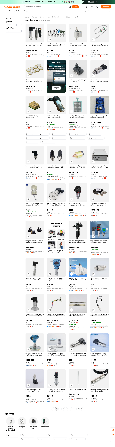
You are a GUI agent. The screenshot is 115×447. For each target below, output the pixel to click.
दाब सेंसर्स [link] (77, 17)
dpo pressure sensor (77, 435)
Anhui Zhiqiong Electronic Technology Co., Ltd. (56, 213)
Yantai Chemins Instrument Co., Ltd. (78, 251)
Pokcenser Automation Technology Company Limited (35, 324)
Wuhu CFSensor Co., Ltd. (76, 90)
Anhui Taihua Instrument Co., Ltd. (35, 401)
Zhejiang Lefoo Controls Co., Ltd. (78, 288)
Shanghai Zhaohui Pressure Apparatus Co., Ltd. (99, 54)
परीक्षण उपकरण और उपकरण (38, 17)
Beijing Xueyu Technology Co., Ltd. (78, 363)
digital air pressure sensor (95, 138)
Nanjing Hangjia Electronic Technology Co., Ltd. (56, 399)
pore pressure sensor (43, 439)
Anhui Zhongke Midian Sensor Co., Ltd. (35, 54)
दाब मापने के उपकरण (67, 17)
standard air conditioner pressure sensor (37, 138)
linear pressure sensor (48, 142)
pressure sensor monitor (59, 138)
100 (78, 408)
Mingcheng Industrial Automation (99, 176)
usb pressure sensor (12, 439)
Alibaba (27, 17)
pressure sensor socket (59, 134)
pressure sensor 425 (95, 134)
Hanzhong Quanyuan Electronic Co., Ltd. (99, 399)
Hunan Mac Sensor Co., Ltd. (55, 54)
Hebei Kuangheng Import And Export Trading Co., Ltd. (35, 363)
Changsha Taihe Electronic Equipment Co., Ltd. (35, 288)
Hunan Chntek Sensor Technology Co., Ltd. (99, 90)
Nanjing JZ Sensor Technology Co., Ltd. (56, 324)
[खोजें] (75, 6)
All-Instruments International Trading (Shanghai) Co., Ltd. (35, 251)
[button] (70, 7)
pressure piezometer (27, 439)
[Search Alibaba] (46, 7)
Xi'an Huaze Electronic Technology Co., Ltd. (99, 363)
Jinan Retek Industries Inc (76, 54)
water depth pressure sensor (77, 134)
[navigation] (14, 213)
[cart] (92, 7)
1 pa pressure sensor (12, 435)
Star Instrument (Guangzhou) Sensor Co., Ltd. (56, 363)
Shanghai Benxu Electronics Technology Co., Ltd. (78, 176)
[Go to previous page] (52, 408)
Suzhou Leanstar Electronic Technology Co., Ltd (78, 328)
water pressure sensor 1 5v (94, 435)
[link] (112, 430)
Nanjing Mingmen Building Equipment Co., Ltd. (99, 213)
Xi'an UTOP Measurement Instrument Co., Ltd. (35, 215)
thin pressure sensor (32, 142)
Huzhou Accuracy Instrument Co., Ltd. (35, 176)
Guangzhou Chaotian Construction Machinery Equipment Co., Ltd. (99, 126)
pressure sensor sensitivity (77, 138)
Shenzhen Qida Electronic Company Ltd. (78, 213)
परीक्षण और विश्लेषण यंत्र (53, 17)
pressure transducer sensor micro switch (32, 435)
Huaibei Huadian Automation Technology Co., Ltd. (99, 252)
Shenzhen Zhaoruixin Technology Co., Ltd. (78, 127)
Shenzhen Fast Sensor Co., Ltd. (55, 177)
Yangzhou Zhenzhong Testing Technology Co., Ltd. (78, 398)
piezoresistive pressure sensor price (58, 435)
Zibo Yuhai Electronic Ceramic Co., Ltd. (35, 90)
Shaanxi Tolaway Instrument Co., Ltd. (56, 288)
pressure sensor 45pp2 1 (60, 439)
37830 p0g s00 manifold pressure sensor (37, 134)
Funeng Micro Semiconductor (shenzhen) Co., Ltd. (35, 126)
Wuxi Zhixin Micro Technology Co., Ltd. (99, 288)
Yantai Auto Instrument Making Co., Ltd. (56, 127)
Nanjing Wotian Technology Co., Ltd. (99, 326)
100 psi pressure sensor (77, 439)
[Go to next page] (81, 408)
